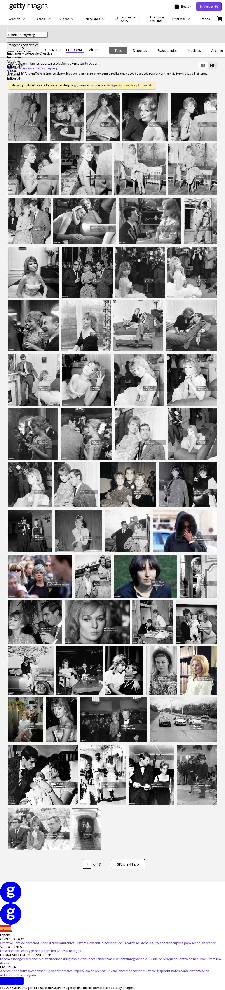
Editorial (13, 66)
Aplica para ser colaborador (195, 943)
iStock (150, 971)
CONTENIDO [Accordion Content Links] (12, 939)
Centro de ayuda (23, 975)
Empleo (78, 971)
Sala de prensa (94, 971)
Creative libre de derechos (19, 943)
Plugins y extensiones (80, 959)
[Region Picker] (6, 931)
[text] (27, 34)
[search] (7, 29)
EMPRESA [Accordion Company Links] (9, 967)
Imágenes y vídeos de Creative (29, 53)
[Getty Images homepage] (28, 6)
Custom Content (87, 943)
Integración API (139, 959)
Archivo (69, 943)
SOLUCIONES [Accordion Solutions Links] (12, 947)
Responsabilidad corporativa (50, 971)
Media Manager (12, 959)
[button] (112, 53)
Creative (13, 61)
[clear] (7, 40)
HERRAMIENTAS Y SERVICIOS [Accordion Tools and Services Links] (25, 955)
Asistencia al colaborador (155, 943)
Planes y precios (30, 951)
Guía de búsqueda (164, 959)
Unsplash (162, 971)
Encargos (74, 951)
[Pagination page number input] (87, 864)
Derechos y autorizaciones (44, 959)
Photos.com (178, 971)
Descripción (9, 951)
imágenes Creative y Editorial (129, 85)
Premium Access (54, 951)
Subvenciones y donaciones (125, 971)
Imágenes (14, 57)
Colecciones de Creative (117, 943)
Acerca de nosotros (14, 971)
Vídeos (12, 70)
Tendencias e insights (111, 959)
